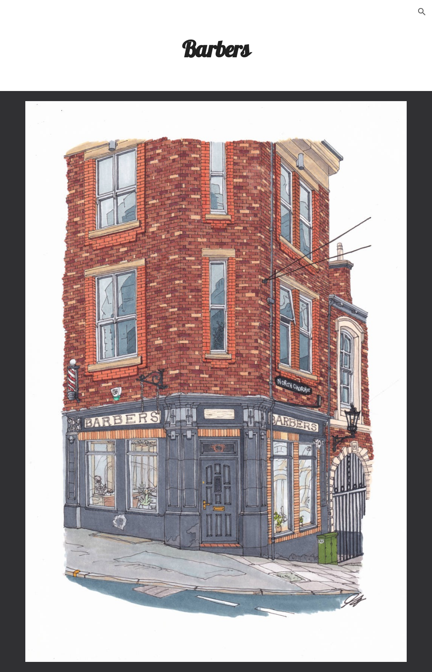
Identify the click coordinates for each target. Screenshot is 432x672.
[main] (215, 48)
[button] (422, 12)
